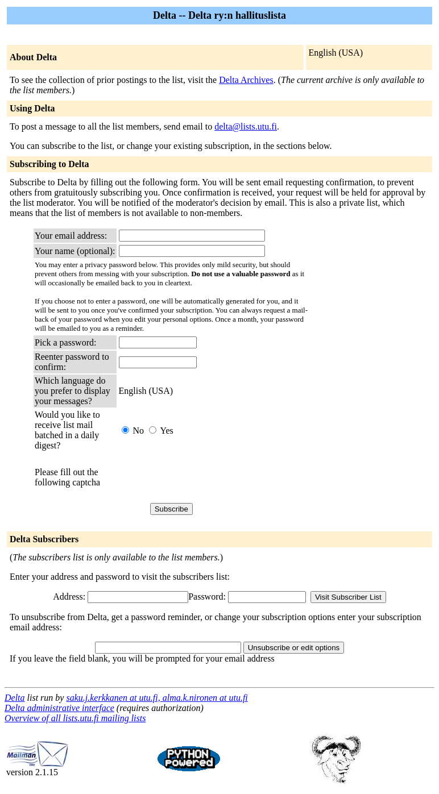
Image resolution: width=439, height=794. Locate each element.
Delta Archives (246, 80)
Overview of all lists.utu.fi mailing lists (75, 718)
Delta (15, 697)
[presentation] (205, 477)
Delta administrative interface (59, 708)
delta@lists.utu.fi (245, 126)
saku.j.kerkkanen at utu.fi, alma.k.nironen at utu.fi (156, 697)
